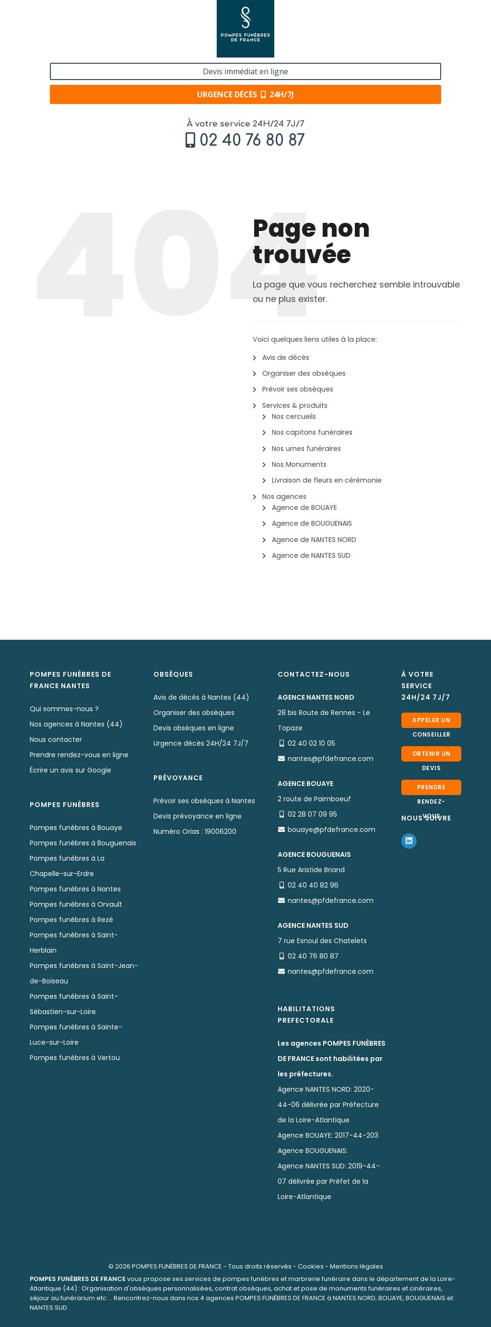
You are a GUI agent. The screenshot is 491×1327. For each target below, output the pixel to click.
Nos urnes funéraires (306, 448)
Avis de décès (285, 357)
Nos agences (284, 496)
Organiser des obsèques (304, 373)
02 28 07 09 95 (312, 814)
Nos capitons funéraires (312, 432)
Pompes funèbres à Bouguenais (83, 843)
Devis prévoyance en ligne (197, 816)
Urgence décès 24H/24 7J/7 (200, 743)
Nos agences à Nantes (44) (76, 724)
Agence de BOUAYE (304, 507)
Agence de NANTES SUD (311, 555)
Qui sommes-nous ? (64, 709)
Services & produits (294, 405)
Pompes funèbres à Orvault (76, 904)
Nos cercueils (294, 416)
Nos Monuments (299, 464)
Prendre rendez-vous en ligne (79, 755)
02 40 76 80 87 (88, 31)
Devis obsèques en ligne (193, 728)
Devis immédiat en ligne (409, 18)
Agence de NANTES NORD (314, 539)
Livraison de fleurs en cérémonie (327, 480)
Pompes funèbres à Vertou (75, 1057)
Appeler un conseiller (431, 722)
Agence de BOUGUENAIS (312, 523)
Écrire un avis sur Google (70, 770)
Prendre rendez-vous (431, 789)
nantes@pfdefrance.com (331, 758)
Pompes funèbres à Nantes (75, 889)
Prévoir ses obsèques (297, 389)
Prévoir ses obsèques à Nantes (204, 801)
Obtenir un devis (431, 756)
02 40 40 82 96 (313, 885)
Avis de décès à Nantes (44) (201, 697)
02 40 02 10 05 (311, 743)
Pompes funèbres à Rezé (71, 919)
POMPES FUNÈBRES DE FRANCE (177, 1266)
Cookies (311, 1266)
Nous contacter (56, 739)
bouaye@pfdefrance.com (331, 829)
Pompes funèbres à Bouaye (76, 827)
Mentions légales (356, 1266)
